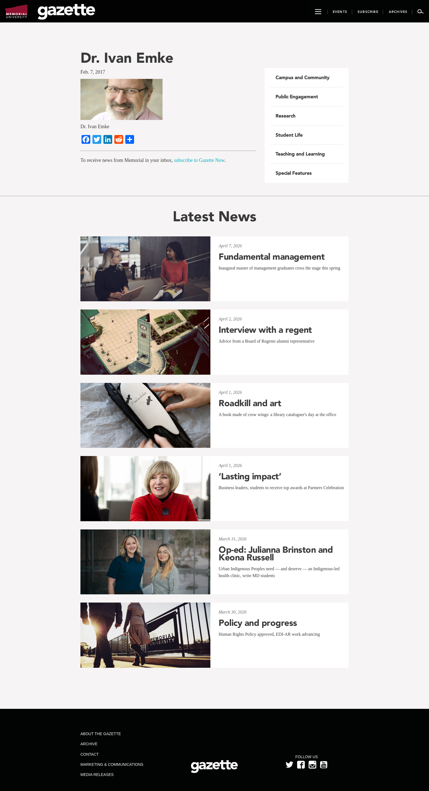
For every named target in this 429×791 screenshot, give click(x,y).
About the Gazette (100, 734)
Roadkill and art (250, 403)
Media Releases (97, 774)
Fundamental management (271, 256)
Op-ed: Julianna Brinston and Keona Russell (276, 553)
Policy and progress (258, 623)
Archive (88, 744)
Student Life (289, 135)
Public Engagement (297, 96)
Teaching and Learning (300, 154)
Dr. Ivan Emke (126, 57)
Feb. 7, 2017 (92, 72)
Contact (89, 754)
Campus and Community (302, 77)
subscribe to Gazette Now (199, 160)
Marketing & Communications (111, 764)
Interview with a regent (265, 330)
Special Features (294, 173)
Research (285, 116)
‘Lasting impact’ (250, 476)
